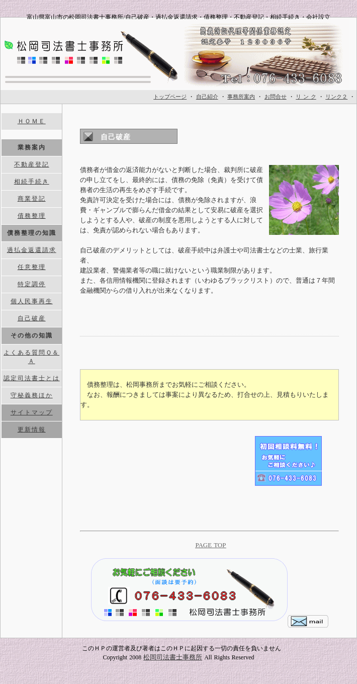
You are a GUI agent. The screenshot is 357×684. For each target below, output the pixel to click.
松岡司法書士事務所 (172, 657)
